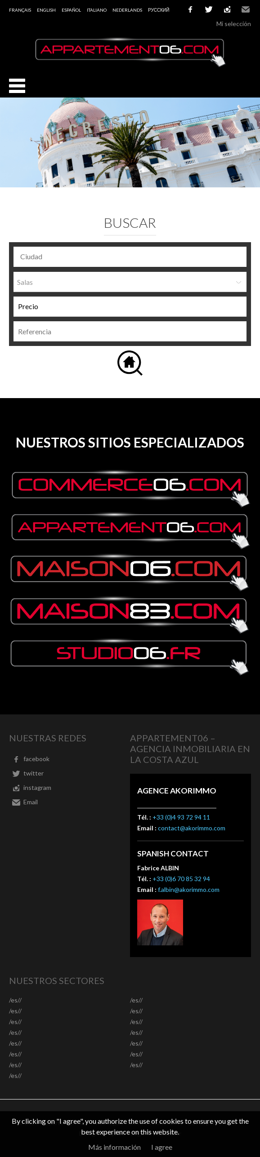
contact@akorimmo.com (191, 828)
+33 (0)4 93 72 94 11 (181, 817)
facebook (190, 9)
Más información (114, 1147)
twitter (209, 9)
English (46, 10)
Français (20, 10)
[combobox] (130, 257)
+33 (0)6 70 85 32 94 (181, 878)
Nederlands (127, 10)
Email (245, 9)
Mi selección (233, 23)
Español (71, 10)
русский (158, 10)
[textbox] (132, 256)
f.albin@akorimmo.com (189, 889)
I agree (161, 1147)
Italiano (97, 10)
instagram (227, 9)
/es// (15, 1000)
